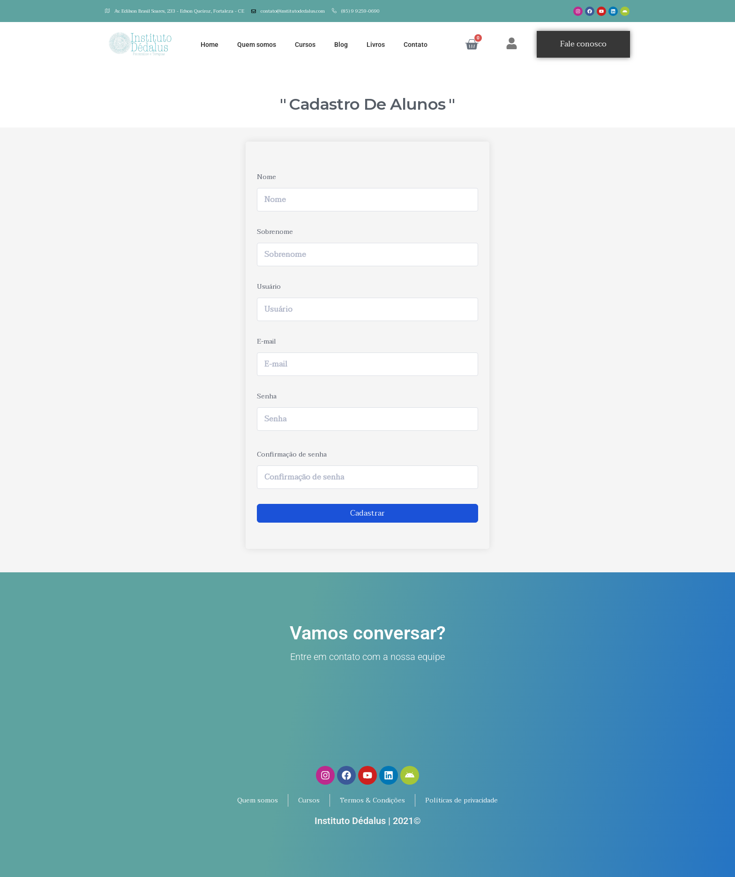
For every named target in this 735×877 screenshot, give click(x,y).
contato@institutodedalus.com (288, 11)
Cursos (305, 44)
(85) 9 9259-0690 (356, 11)
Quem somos (256, 44)
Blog (341, 44)
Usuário (269, 286)
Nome (266, 177)
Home (209, 44)
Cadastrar (367, 513)
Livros (376, 44)
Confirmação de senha (292, 454)
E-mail (266, 341)
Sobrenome (275, 231)
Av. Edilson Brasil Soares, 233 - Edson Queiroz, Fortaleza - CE (174, 11)
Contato (416, 44)
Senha (267, 396)
